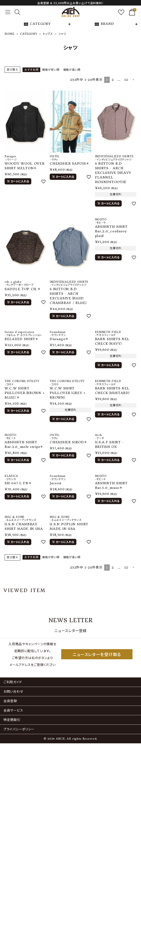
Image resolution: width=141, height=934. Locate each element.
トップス (48, 33)
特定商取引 (11, 720)
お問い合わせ (13, 691)
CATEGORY (37, 24)
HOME (9, 33)
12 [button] (126, 80)
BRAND (104, 24)
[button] (133, 79)
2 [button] (113, 80)
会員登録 (10, 701)
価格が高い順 (72, 69)
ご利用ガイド (12, 682)
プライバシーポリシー (19, 729)
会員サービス (13, 710)
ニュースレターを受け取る (97, 654)
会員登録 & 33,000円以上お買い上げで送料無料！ (70, 3)
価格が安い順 (50, 69)
